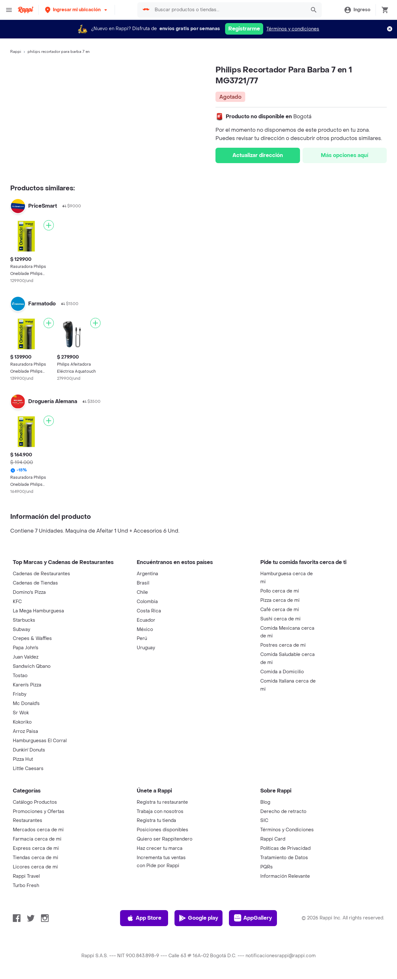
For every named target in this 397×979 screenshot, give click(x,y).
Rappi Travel (26, 876)
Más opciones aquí (344, 155)
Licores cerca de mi (35, 867)
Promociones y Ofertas (38, 812)
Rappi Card (272, 839)
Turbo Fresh (26, 886)
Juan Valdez (25, 657)
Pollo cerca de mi (279, 591)
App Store (143, 918)
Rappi (15, 51)
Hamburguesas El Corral (40, 741)
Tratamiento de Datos (284, 858)
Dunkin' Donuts (29, 750)
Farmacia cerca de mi (37, 839)
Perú (142, 638)
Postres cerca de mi (283, 645)
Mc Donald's (26, 704)
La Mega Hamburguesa (38, 611)
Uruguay (146, 648)
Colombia (147, 602)
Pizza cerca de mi (280, 600)
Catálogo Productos (35, 802)
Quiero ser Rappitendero (164, 839)
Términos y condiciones (292, 29)
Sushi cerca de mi (280, 619)
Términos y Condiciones (287, 830)
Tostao (20, 676)
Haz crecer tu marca (159, 848)
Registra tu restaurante (162, 802)
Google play (198, 918)
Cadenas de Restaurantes (41, 574)
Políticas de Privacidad (285, 848)
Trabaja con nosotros (160, 812)
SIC (264, 820)
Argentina (147, 574)
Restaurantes (27, 820)
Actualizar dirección (257, 155)
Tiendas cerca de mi (35, 858)
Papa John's (25, 648)
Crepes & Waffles (32, 638)
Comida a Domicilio (282, 672)
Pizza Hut (23, 759)
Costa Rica (149, 611)
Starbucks (24, 620)
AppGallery (253, 918)
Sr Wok (21, 713)
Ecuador (146, 620)
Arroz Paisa (25, 731)
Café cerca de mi (279, 610)
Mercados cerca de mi (38, 830)
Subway (21, 629)
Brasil (143, 583)
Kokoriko (22, 722)
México (145, 629)
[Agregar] (49, 225)
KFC (17, 602)
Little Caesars (28, 769)
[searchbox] (228, 10)
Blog (265, 802)
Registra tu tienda (156, 820)
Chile (142, 592)
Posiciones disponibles (162, 830)
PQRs (266, 867)
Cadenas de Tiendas (35, 583)
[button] (76, 10)
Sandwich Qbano (32, 666)
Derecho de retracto (283, 812)
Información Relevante (285, 876)
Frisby (19, 694)
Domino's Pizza (29, 592)
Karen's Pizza (27, 685)
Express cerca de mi (36, 848)
